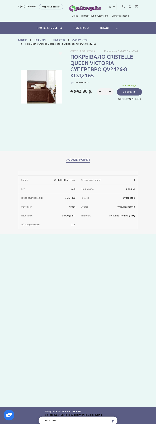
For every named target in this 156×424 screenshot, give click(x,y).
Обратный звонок (51, 7)
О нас (44, 15)
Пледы (104, 28)
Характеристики (78, 159)
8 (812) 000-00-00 (27, 6)
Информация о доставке (64, 15)
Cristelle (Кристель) (82, 51)
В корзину (129, 92)
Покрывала (81, 28)
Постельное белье (49, 28)
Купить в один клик (129, 99)
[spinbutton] (105, 91)
